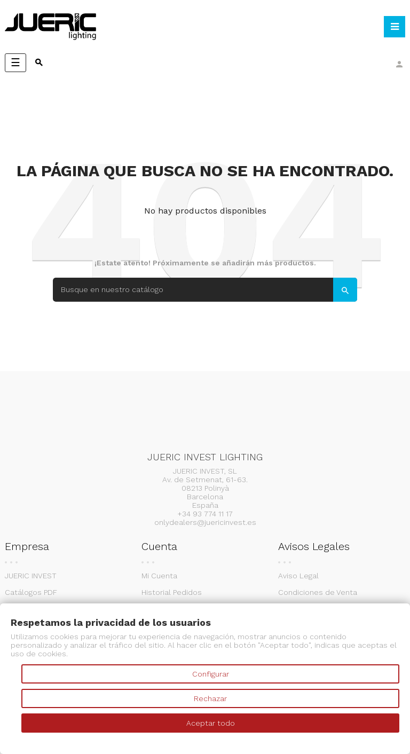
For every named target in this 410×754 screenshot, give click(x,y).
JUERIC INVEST (31, 575)
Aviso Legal (298, 575)
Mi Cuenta (159, 575)
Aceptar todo (210, 723)
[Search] (205, 290)
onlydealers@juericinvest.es (205, 522)
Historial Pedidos (171, 592)
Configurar (210, 674)
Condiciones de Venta (317, 592)
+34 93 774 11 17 (205, 513)
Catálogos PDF (31, 592)
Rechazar (210, 698)
